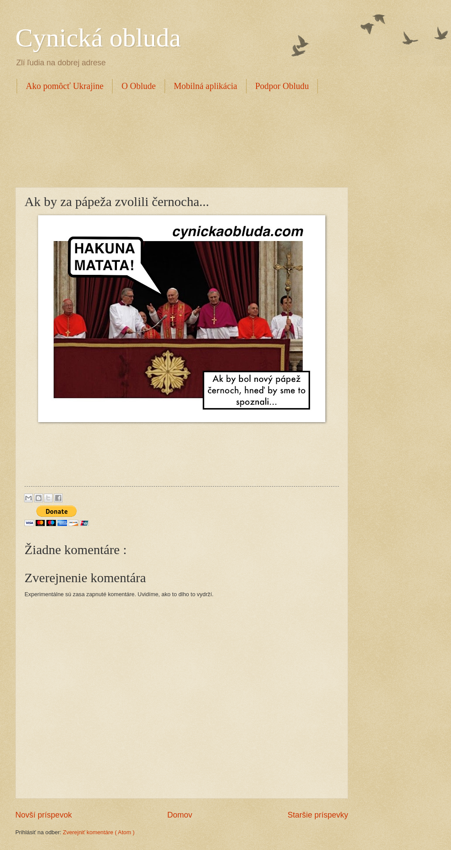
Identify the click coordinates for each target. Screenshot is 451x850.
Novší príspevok (43, 815)
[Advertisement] (174, 139)
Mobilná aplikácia (205, 86)
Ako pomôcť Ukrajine (64, 86)
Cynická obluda (98, 37)
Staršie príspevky (318, 815)
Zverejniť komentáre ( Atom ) (99, 832)
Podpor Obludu (282, 86)
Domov (179, 815)
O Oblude (138, 86)
